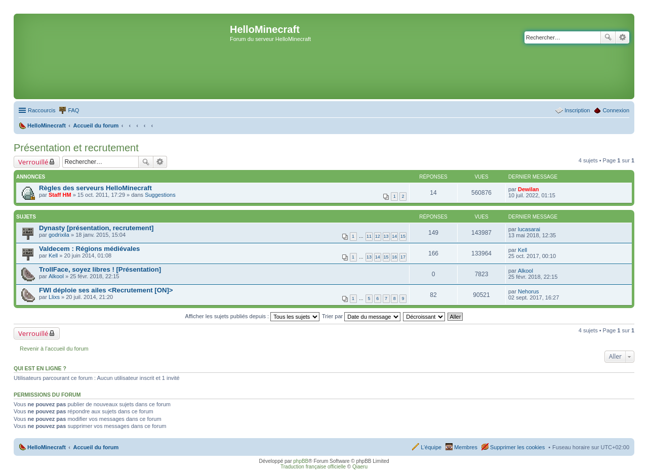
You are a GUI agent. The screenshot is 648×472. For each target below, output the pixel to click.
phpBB (300, 461)
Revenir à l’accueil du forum (54, 349)
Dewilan (528, 189)
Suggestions (160, 195)
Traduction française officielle (313, 466)
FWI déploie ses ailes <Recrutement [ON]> (106, 290)
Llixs (54, 297)
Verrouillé (33, 161)
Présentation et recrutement (76, 147)
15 (403, 236)
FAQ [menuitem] (73, 110)
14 (394, 236)
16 (394, 257)
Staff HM (60, 195)
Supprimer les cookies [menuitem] (517, 447)
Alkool (56, 276)
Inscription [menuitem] (577, 110)
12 (377, 236)
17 (403, 257)
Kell (53, 255)
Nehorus (528, 291)
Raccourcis (41, 110)
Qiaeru (360, 466)
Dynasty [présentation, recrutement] (96, 228)
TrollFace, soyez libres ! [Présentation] (100, 269)
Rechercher (608, 37)
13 (386, 236)
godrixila (59, 235)
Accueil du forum (95, 447)
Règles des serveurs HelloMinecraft (95, 188)
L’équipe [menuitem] (431, 447)
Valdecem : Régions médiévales (89, 248)
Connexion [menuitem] (615, 110)
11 (369, 236)
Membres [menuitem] (465, 447)
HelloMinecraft (46, 447)
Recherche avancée (622, 37)
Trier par (361, 316)
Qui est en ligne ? (40, 368)
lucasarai (529, 229)
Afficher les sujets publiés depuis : (252, 316)
